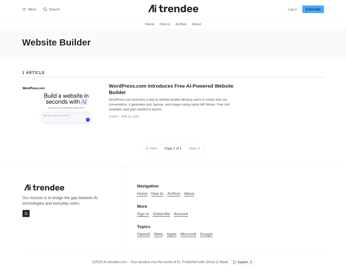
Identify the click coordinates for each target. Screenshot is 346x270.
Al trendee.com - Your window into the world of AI (141, 262)
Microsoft (188, 234)
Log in (292, 9)
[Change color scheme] (242, 262)
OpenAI (143, 234)
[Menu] (30, 9)
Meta (158, 234)
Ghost (210, 262)
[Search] (51, 9)
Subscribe (313, 9)
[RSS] (26, 213)
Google (206, 234)
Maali (224, 262)
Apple (172, 234)
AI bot (113, 116)
